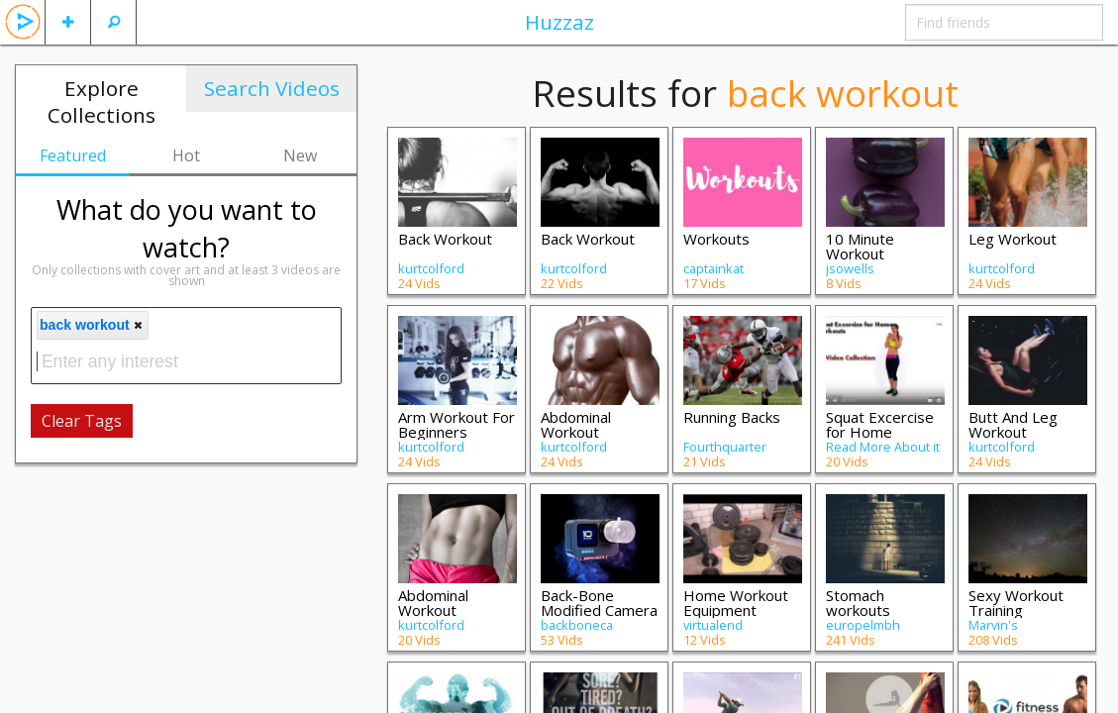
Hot (186, 155)
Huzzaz (559, 22)
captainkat (713, 268)
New (300, 155)
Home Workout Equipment (735, 602)
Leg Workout (1012, 239)
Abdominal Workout (576, 424)
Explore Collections (101, 101)
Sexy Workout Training (1016, 602)
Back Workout (445, 239)
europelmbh (863, 625)
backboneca (577, 625)
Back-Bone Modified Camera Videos (599, 610)
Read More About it (883, 447)
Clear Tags (82, 421)
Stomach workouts (858, 602)
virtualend (713, 625)
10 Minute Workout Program (860, 253)
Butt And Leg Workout (1013, 424)
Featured (73, 155)
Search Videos (272, 88)
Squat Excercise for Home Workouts (880, 432)
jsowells (850, 268)
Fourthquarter (724, 447)
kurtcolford (431, 268)
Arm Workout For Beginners (456, 424)
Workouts (716, 239)
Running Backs (731, 417)
